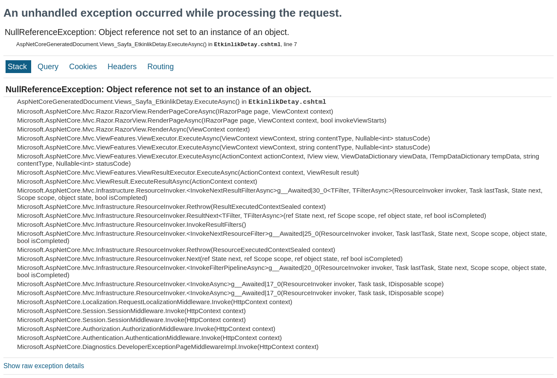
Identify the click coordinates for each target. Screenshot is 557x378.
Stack (18, 66)
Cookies (84, 66)
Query (49, 66)
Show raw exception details (43, 365)
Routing (160, 66)
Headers (123, 66)
